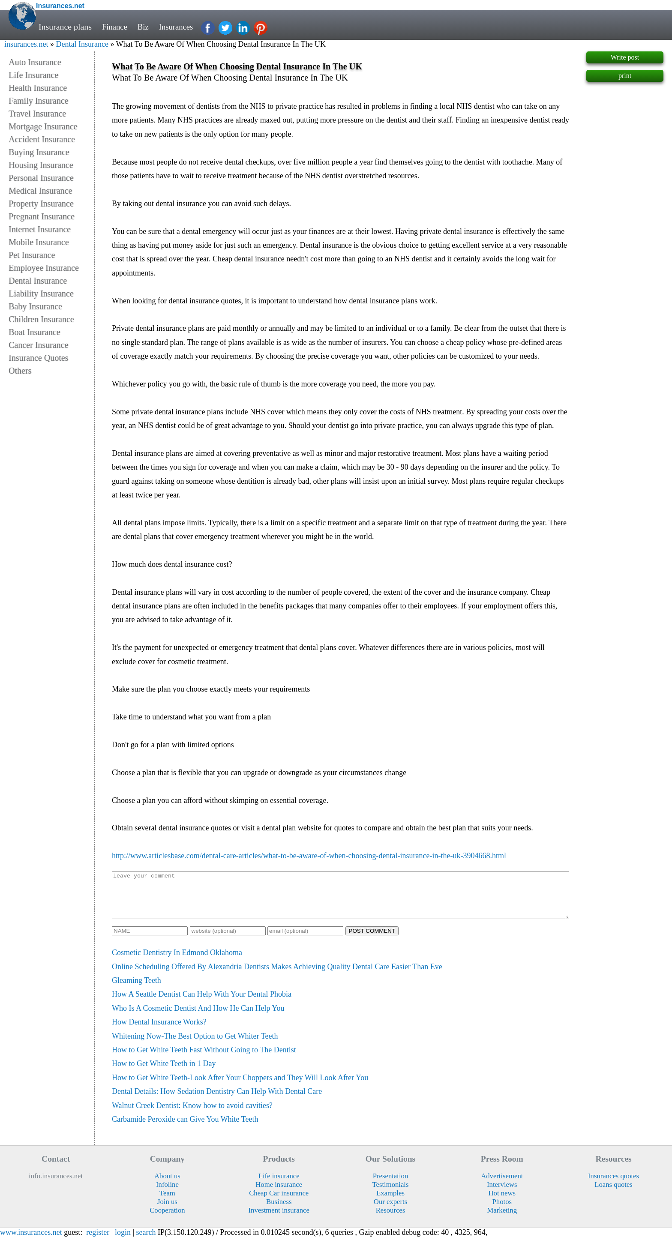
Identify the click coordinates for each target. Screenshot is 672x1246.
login (123, 1241)
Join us (167, 1211)
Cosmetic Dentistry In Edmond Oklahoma (177, 961)
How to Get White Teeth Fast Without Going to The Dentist (204, 1058)
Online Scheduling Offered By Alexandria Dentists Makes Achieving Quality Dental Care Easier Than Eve (277, 975)
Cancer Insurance (38, 345)
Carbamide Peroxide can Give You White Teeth (185, 1128)
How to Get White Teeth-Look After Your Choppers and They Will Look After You (240, 1086)
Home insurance (278, 1193)
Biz (145, 26)
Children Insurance (41, 319)
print (624, 75)
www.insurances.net (31, 1241)
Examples (390, 1202)
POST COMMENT (372, 940)
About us (167, 1185)
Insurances (179, 26)
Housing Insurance (41, 165)
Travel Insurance (37, 113)
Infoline (167, 1193)
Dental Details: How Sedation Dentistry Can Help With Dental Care (217, 1100)
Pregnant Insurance (42, 216)
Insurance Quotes (38, 357)
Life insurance (279, 1185)
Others (20, 370)
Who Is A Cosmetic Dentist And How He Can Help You (198, 1017)
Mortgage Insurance (43, 126)
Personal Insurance (41, 178)
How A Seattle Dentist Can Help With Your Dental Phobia (201, 1003)
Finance (115, 26)
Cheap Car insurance (279, 1202)
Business (278, 1211)
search (146, 1241)
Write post (625, 57)
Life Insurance (33, 75)
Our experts (390, 1211)
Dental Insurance (82, 44)
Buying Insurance (39, 152)
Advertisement (502, 1185)
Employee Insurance (44, 268)
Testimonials (390, 1193)
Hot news (502, 1202)
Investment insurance (279, 1219)
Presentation (390, 1185)
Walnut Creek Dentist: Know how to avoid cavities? (192, 1114)
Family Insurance (38, 100)
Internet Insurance (40, 229)
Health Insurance (38, 88)
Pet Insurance (32, 255)
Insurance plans (65, 26)
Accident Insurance (42, 139)
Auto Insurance (35, 62)
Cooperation (167, 1219)
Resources (390, 1219)
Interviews (502, 1193)
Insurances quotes (613, 1185)
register (97, 1241)
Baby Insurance (35, 306)
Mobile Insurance (39, 242)
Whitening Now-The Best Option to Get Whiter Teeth (195, 1045)
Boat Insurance (34, 332)
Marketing (502, 1219)
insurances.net (26, 44)
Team (167, 1202)
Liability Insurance (41, 293)
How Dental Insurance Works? (159, 1031)
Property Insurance (41, 203)
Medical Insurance (40, 190)
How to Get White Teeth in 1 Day (164, 1072)
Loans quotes (613, 1193)
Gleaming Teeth (136, 989)
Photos (502, 1211)
